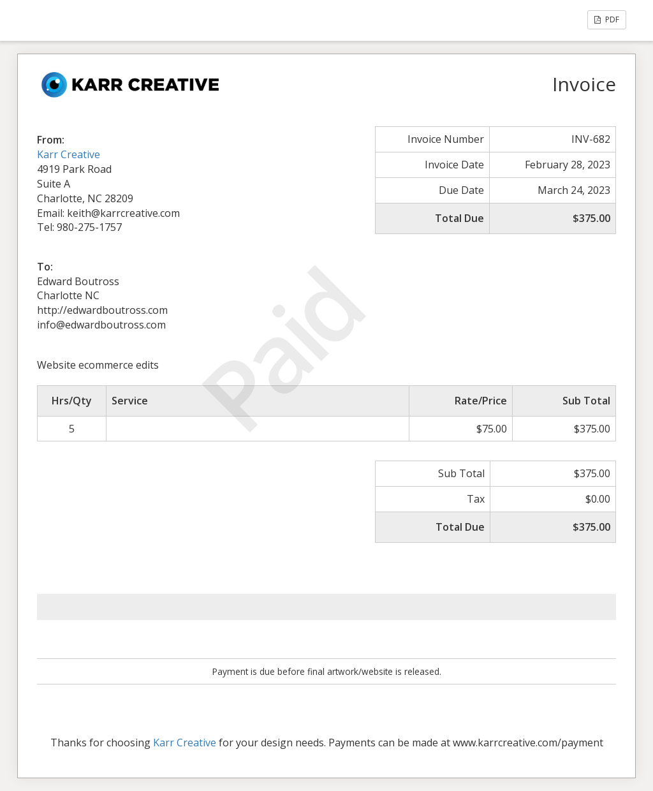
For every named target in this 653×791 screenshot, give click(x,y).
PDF (606, 19)
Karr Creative (68, 154)
